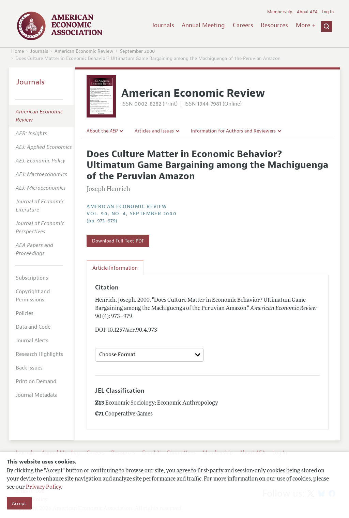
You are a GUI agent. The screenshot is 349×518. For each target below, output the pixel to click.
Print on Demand (36, 381)
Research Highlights (39, 354)
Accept (19, 503)
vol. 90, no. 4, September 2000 (132, 214)
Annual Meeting (203, 25)
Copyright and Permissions (33, 295)
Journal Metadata (37, 395)
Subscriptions (32, 277)
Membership (279, 12)
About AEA (307, 12)
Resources (274, 25)
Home (17, 51)
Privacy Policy (43, 487)
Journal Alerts (32, 340)
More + (306, 25)
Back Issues (29, 367)
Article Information (115, 268)
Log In (328, 12)
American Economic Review (84, 51)
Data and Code (33, 327)
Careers (243, 25)
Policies (24, 313)
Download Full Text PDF (118, 241)
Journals (163, 25)
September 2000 (137, 51)
